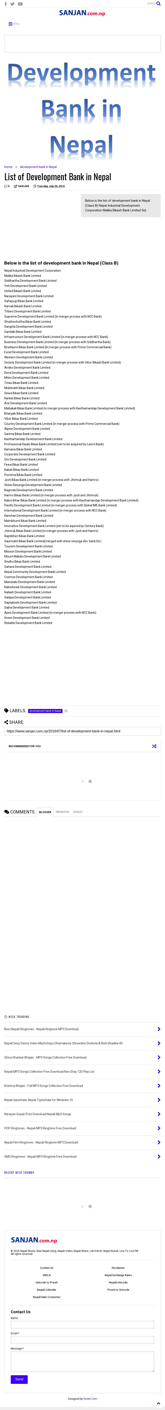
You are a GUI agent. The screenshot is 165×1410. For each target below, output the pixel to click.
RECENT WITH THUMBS (19, 1172)
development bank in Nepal (38, 167)
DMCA (47, 1275)
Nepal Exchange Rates (118, 1275)
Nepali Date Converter (47, 1297)
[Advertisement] (40, 224)
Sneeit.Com (90, 1402)
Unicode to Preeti (47, 1282)
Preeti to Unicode (118, 1289)
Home (8, 167)
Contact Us (46, 1267)
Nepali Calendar (46, 1289)
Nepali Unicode (118, 1282)
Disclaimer (118, 1267)
